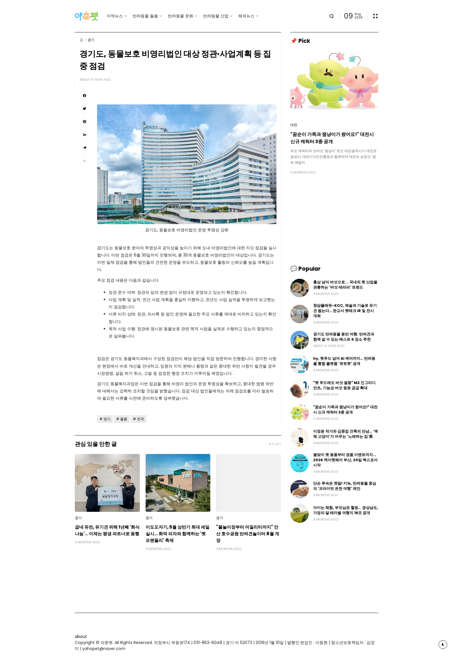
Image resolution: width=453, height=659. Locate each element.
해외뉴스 (246, 16)
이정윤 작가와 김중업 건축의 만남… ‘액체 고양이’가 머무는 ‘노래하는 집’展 (345, 434)
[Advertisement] (334, 220)
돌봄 (123, 419)
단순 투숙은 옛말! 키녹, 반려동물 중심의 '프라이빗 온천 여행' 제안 (344, 486)
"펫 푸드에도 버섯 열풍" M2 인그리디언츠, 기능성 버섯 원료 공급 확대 (344, 385)
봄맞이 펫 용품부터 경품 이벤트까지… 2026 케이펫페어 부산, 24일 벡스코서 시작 (345, 460)
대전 (293, 125)
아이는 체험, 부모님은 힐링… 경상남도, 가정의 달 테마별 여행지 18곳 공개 (345, 510)
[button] (84, 161)
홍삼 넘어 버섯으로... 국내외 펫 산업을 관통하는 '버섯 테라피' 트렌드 (345, 285)
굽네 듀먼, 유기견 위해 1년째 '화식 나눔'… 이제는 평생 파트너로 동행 (107, 530)
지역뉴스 (115, 16)
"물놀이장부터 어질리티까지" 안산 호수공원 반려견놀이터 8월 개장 (247, 533)
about (81, 636)
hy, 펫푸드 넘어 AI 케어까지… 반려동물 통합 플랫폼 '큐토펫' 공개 (344, 361)
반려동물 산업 (216, 16)
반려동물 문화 (180, 16)
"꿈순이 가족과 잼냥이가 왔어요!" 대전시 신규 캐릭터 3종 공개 (332, 138)
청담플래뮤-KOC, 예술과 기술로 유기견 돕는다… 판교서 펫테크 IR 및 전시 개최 (345, 310)
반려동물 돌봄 (145, 16)
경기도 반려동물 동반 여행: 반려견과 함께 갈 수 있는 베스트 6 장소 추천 (343, 337)
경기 (91, 40)
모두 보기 (275, 444)
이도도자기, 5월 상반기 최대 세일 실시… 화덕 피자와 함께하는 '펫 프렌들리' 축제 (177, 533)
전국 (140, 419)
